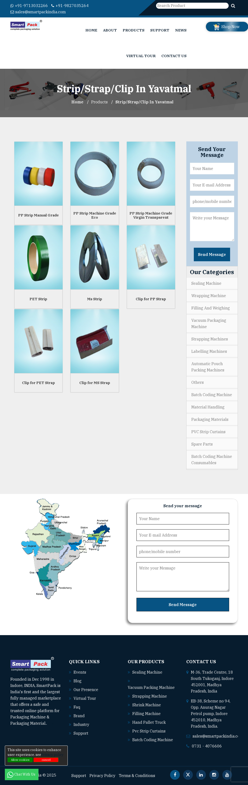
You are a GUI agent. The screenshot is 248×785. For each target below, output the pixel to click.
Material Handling (208, 407)
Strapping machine (149, 696)
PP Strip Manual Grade (38, 215)
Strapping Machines (209, 339)
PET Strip (38, 299)
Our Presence (86, 689)
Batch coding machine (152, 739)
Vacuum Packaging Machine (208, 323)
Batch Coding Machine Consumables (211, 459)
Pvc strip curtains (148, 731)
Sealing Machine (206, 283)
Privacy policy (52, 755)
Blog (78, 680)
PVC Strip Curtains (208, 431)
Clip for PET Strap (38, 382)
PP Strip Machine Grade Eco (94, 215)
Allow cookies (20, 760)
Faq (77, 707)
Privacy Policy (102, 775)
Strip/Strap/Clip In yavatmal (144, 102)
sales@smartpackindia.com (38, 11)
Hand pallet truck (149, 722)
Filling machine (146, 713)
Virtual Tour (141, 56)
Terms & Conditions (137, 775)
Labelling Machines (209, 351)
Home (91, 30)
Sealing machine (147, 672)
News (181, 30)
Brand (79, 715)
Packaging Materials (209, 419)
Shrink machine (146, 704)
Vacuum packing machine (151, 687)
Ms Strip (94, 299)
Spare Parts (202, 444)
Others (197, 382)
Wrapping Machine (208, 295)
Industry (81, 724)
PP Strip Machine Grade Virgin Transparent (150, 215)
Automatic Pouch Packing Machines (207, 366)
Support (159, 30)
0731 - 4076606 (207, 746)
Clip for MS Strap (94, 382)
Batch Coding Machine (211, 394)
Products (133, 30)
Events (80, 672)
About (110, 30)
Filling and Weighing (210, 308)
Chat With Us (21, 774)
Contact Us (174, 56)
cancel (46, 760)
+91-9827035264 (70, 5)
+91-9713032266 (29, 5)
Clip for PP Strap (151, 299)
